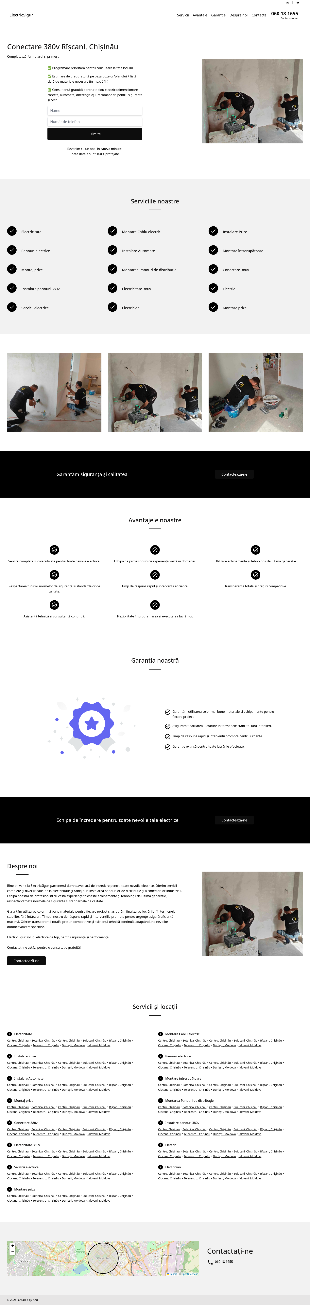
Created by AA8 (28, 1300)
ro (297, 2)
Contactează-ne (234, 474)
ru (287, 2)
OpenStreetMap (189, 1274)
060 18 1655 (224, 1261)
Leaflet (172, 1274)
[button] (12, 1246)
